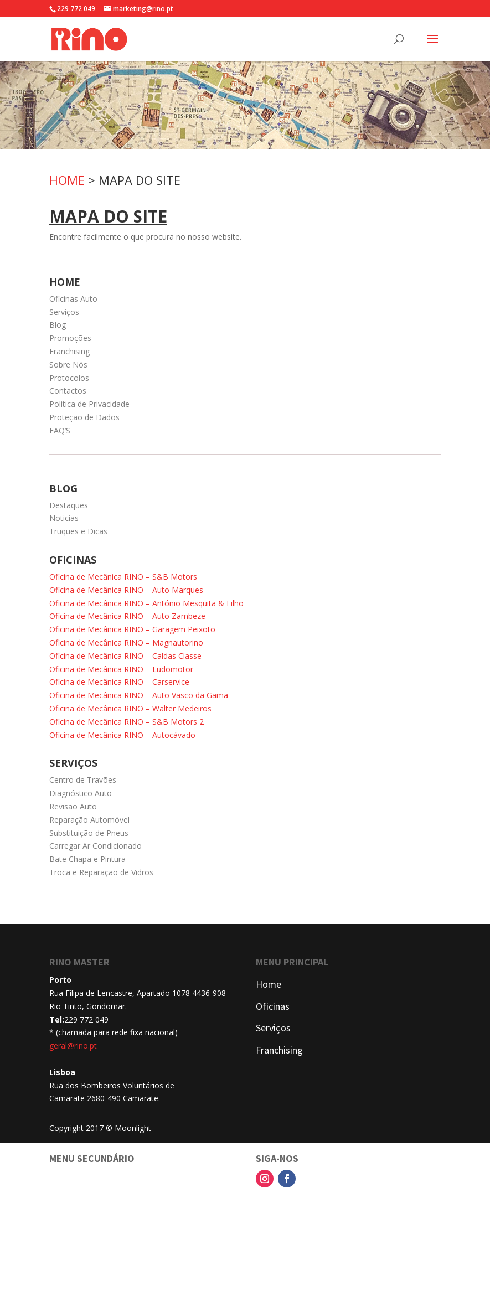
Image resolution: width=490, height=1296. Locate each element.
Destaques (68, 505)
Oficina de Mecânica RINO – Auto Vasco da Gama (138, 695)
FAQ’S (59, 430)
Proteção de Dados (84, 417)
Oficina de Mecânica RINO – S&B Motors (123, 576)
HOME (67, 180)
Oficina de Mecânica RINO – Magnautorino (126, 642)
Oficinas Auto (73, 298)
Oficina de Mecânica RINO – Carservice (119, 682)
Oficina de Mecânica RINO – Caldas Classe (125, 655)
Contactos (67, 390)
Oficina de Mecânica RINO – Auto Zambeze (127, 616)
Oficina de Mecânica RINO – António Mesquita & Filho (146, 603)
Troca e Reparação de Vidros (101, 872)
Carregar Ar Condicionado (95, 845)
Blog (57, 324)
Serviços (64, 312)
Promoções (70, 338)
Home (268, 984)
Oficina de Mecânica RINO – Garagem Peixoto (132, 629)
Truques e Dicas (78, 531)
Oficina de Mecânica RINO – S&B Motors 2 (126, 721)
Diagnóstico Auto (80, 793)
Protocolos (69, 378)
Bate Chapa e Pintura (87, 859)
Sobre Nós (68, 364)
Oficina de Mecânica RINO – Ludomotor (121, 669)
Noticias (64, 518)
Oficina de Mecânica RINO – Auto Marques (126, 590)
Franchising (69, 351)
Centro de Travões (82, 779)
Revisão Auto (73, 806)
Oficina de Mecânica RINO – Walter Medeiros (130, 708)
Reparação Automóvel (89, 819)
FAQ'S (61, 1268)
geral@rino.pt (73, 1045)
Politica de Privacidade (89, 404)
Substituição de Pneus (88, 833)
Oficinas (273, 1006)
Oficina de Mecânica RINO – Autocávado (122, 735)
